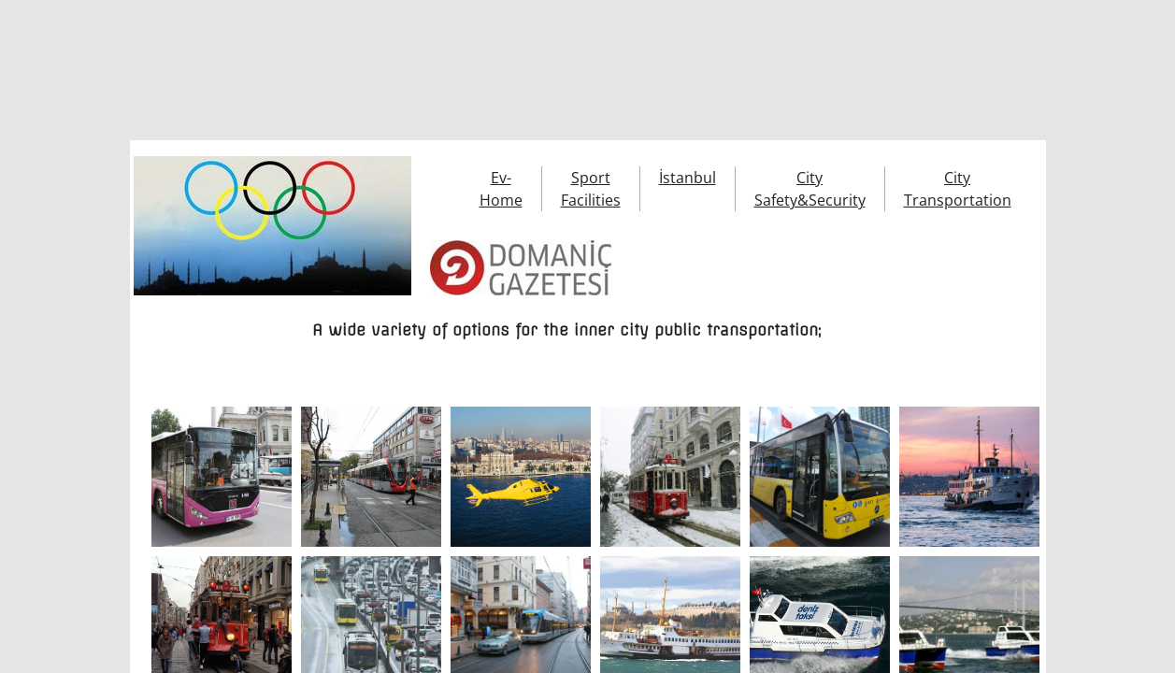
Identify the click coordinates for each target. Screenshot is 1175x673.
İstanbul (687, 177)
